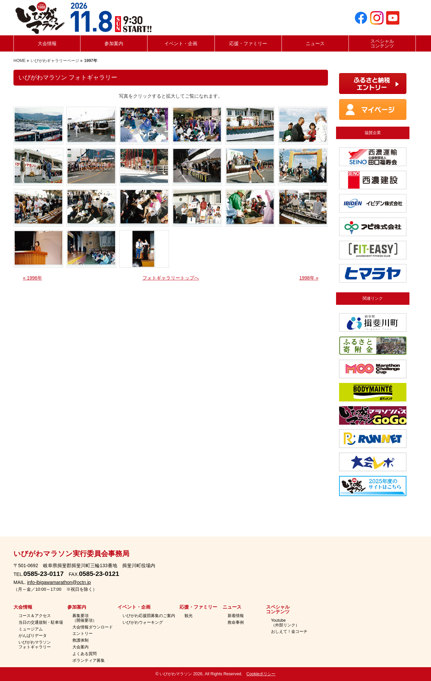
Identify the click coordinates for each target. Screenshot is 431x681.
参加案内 (76, 607)
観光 (189, 616)
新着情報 (236, 616)
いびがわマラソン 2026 (181, 674)
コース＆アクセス (35, 616)
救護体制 (80, 640)
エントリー (82, 633)
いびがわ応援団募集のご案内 (149, 616)
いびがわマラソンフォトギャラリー (35, 644)
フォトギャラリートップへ (170, 278)
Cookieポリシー (260, 674)
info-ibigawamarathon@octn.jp (59, 582)
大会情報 (22, 607)
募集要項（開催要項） (84, 618)
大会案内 (80, 647)
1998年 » (309, 278)
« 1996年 (32, 278)
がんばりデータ (33, 636)
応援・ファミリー (198, 607)
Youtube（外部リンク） (285, 622)
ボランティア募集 (88, 660)
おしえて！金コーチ (289, 631)
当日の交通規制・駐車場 (41, 622)
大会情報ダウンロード (92, 627)
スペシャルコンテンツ (278, 609)
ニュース (232, 607)
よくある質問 (84, 654)
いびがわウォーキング (143, 622)
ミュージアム (31, 629)
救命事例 (236, 622)
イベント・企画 (134, 607)
